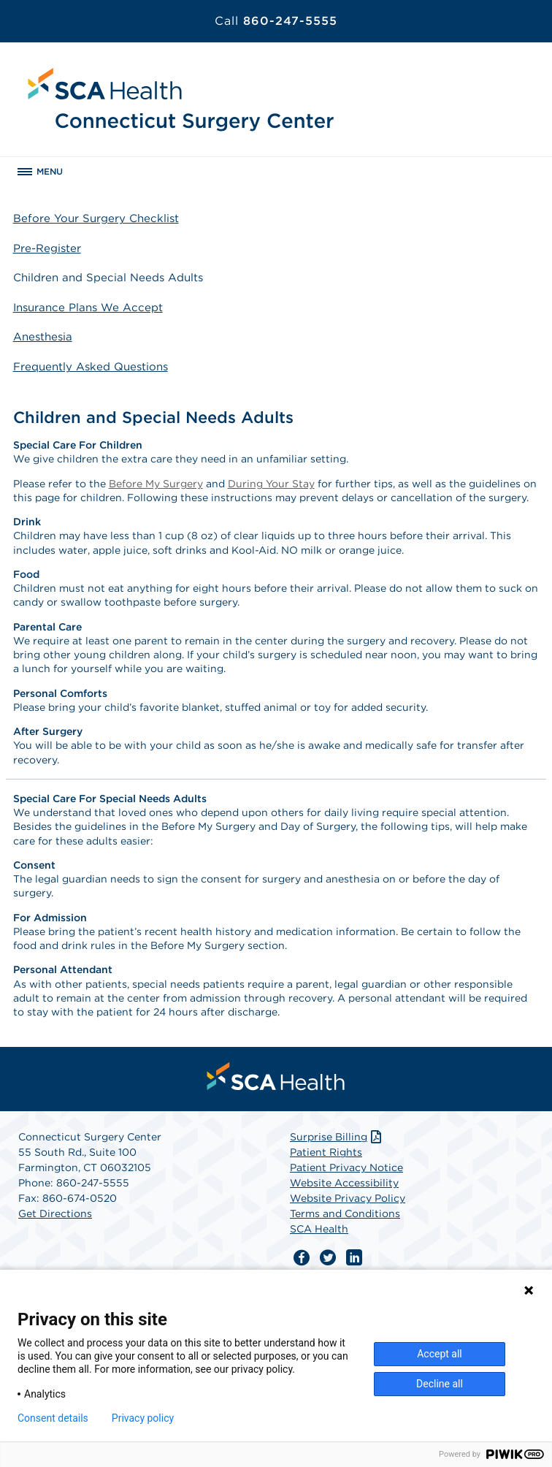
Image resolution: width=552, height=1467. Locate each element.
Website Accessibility (344, 1183)
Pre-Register (47, 248)
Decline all (439, 1384)
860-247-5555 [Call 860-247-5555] (276, 21)
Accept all (439, 1354)
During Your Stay (271, 483)
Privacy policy (143, 1418)
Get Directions (55, 1213)
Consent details (53, 1418)
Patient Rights (326, 1152)
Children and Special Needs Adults (108, 277)
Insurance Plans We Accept (88, 307)
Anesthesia (42, 336)
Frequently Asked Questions (90, 366)
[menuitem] (276, 1076)
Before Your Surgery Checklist (96, 218)
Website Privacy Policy (347, 1198)
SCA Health (319, 1229)
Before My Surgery (156, 483)
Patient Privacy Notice (346, 1167)
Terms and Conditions (345, 1213)
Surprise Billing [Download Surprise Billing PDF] (337, 1137)
